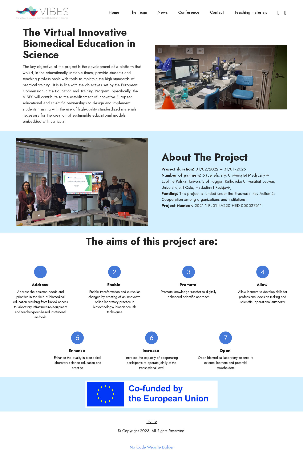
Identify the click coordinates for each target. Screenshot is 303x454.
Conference (188, 12)
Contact (217, 12)
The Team (138, 12)
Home (114, 12)
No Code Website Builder (152, 447)
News (163, 12)
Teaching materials (250, 12)
